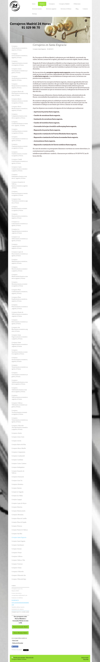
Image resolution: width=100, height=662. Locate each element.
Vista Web (85, 659)
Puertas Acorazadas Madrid (20, 627)
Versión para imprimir (18, 657)
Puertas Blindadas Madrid (20, 633)
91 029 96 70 (15, 600)
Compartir (15, 646)
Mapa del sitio (29, 657)
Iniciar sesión (84, 657)
